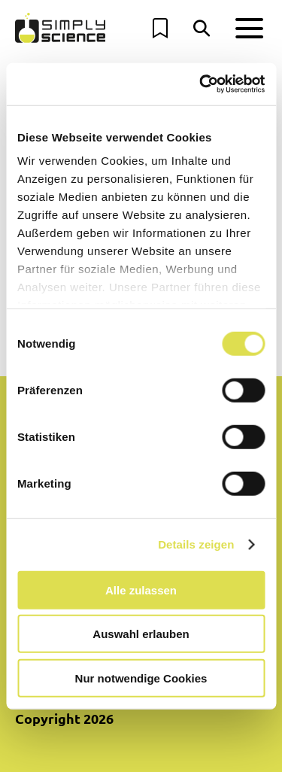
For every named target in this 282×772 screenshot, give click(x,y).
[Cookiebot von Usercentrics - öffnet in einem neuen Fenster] (201, 84)
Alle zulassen (141, 589)
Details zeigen (196, 544)
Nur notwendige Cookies (141, 677)
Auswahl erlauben (140, 634)
